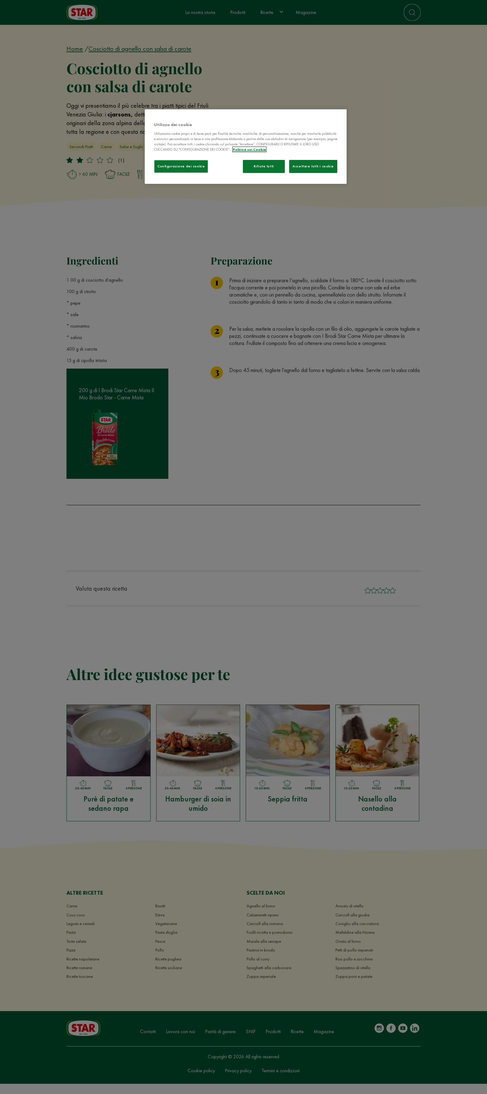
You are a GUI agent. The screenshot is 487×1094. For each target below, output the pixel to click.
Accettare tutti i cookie (313, 166)
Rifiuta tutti (264, 166)
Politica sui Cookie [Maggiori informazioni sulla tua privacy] (249, 149)
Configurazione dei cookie (181, 166)
